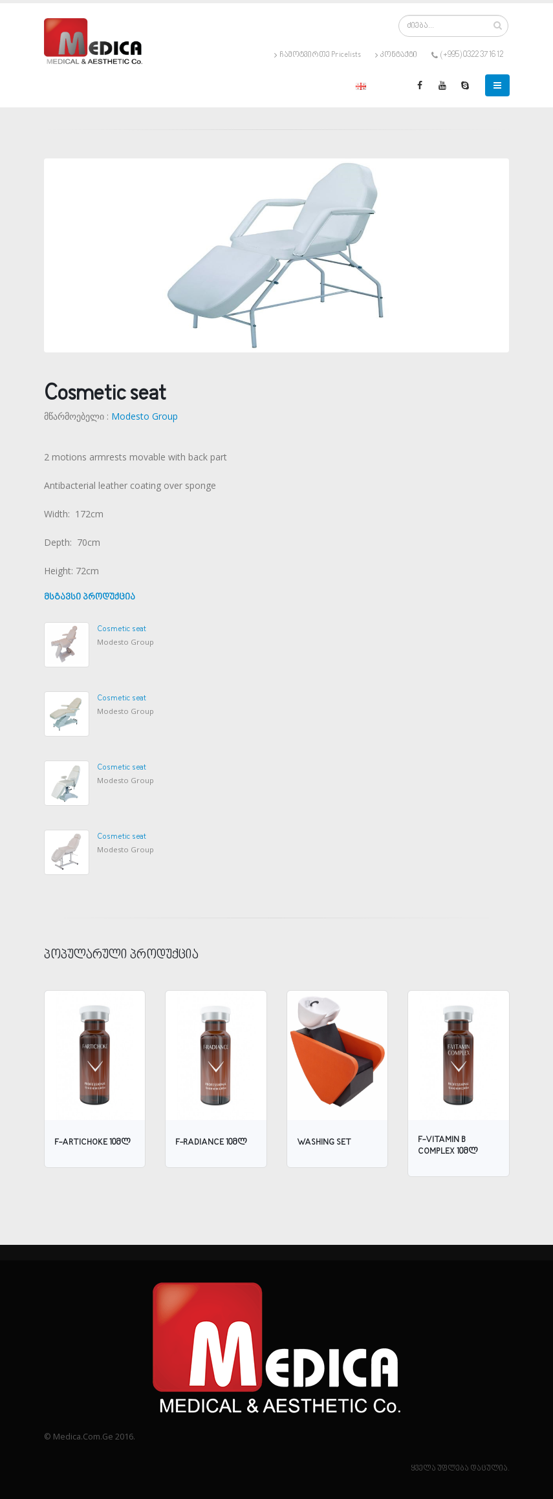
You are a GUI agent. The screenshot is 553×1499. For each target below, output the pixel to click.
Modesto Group (144, 416)
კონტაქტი (396, 55)
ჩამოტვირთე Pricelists (317, 55)
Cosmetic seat (121, 628)
